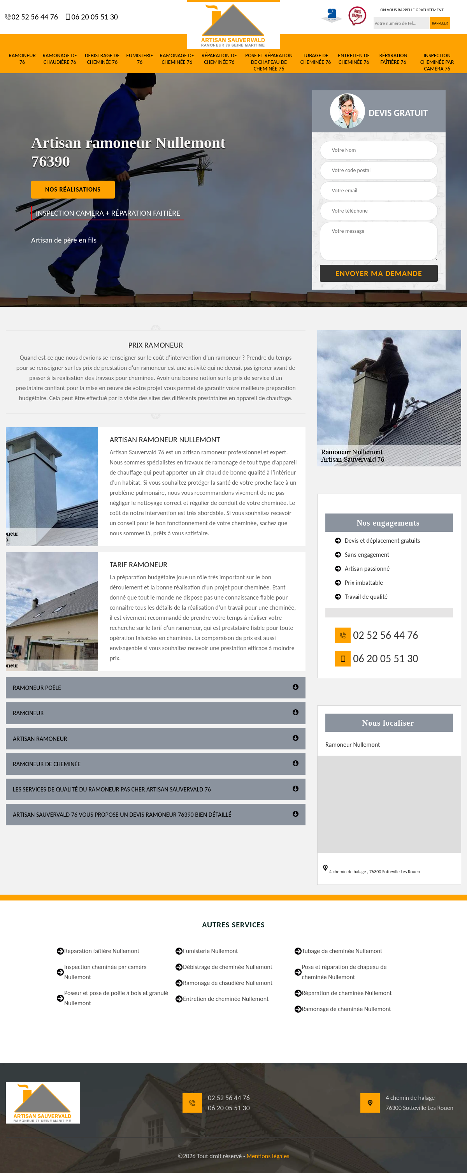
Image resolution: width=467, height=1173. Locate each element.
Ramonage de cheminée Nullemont (346, 1009)
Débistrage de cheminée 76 (102, 59)
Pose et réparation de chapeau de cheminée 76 (269, 62)
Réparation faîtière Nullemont (101, 951)
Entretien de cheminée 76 (354, 59)
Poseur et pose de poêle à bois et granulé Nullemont (116, 998)
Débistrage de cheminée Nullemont (227, 967)
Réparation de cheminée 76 (219, 59)
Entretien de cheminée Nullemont (226, 998)
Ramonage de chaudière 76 (60, 59)
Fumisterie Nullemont (210, 951)
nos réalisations (73, 189)
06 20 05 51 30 (94, 16)
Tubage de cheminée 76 (315, 59)
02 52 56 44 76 (34, 16)
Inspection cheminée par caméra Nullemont (105, 972)
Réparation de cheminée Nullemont (347, 993)
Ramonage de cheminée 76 (177, 59)
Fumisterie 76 (139, 59)
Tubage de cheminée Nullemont (342, 951)
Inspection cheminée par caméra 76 (437, 62)
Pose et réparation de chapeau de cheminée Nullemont (344, 972)
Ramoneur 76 (22, 59)
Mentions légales (267, 1156)
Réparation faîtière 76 (393, 59)
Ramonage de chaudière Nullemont (227, 983)
